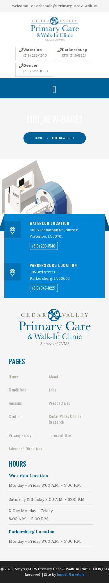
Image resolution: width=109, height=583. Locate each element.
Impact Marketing (70, 574)
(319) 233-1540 (35, 55)
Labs (53, 390)
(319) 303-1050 (35, 71)
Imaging (15, 403)
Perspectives (59, 403)
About (54, 377)
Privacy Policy (20, 435)
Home (39, 138)
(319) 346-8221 (74, 55)
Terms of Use (60, 435)
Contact (15, 416)
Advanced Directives (25, 449)
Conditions (17, 390)
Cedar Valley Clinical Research (66, 419)
